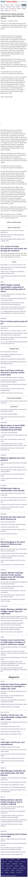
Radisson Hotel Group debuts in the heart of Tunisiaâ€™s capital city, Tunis (14, 686)
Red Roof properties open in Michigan (10, 706)
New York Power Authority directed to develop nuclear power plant (13, 372)
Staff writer (4, 21)
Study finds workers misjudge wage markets (12, 620)
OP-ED (2, 539)
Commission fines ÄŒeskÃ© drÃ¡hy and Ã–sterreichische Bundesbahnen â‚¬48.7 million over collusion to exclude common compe (13, 663)
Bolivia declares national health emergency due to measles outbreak (11, 802)
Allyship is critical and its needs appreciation (12, 631)
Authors (15, 868)
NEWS (2, 282)
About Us (6, 870)
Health (2, 10)
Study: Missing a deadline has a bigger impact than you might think (14, 611)
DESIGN (3, 739)
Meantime (7, 10)
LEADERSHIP (4, 606)
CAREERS (3, 455)
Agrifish (18, 6)
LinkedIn (12, 872)
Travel (6, 8)
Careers (23, 5)
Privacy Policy (19, 870)
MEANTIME (3, 831)
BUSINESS (3, 318)
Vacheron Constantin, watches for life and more (12, 758)
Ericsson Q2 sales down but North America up (13, 518)
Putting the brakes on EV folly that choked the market (14, 553)
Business (6, 5)
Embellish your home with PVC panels (10, 747)
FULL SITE (19, 872)
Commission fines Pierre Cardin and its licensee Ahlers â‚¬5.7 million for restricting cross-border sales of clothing (14, 653)
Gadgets (24, 8)
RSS (2, 872)
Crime (2, 8)
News (2, 5)
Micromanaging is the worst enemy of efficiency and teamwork (13, 544)
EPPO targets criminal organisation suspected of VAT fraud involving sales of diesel (13, 288)
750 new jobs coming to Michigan (9, 414)
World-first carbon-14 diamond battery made (12, 854)
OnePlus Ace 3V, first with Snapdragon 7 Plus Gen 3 (14, 782)
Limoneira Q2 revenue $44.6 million (9, 527)
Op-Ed (13, 6)
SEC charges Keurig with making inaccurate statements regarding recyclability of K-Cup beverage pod (14, 669)
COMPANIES (4, 422)
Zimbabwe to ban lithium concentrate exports (12, 393)
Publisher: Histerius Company (8, 875)
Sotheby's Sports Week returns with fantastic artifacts (14, 704)
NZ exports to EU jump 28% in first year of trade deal (14, 504)
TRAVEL (3, 681)
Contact (12, 870)
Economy (3, 6)
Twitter (6, 872)
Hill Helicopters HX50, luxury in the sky (10, 726)
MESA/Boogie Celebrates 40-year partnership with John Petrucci (13, 773)
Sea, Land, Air (12, 8)
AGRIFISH (3, 569)
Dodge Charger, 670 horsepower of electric (11, 734)
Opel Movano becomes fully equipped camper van (13, 729)
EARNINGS (3, 514)
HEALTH (3, 797)
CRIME (2, 637)
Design (19, 8)
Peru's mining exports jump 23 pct (9, 351)
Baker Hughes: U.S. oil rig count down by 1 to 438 (13, 330)
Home (2, 859)
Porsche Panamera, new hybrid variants (11, 731)
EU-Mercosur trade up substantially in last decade (13, 489)
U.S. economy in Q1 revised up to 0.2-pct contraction (14, 497)
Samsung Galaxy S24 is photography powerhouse (13, 787)
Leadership (24, 6)
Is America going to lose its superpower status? (12, 564)
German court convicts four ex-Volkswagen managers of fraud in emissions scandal (13, 642)
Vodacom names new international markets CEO (13, 467)
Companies (17, 5)
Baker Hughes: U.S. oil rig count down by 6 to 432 (13, 264)
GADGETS (3, 768)
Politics (12, 5)
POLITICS (3, 367)
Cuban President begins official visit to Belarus (12, 377)
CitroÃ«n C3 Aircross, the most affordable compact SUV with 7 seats (14, 717)
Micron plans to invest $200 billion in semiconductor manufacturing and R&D (13, 427)
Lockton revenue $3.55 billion (8, 521)
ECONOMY (3, 485)
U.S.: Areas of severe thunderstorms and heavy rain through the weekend (14, 248)
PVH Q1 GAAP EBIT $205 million (9, 533)
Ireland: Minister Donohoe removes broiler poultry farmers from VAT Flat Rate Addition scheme (12, 576)
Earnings (8, 6)
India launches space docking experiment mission (13, 852)
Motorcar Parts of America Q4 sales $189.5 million (13, 524)
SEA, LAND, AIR (5, 712)
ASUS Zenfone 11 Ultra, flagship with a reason (12, 784)
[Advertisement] (12, 107)
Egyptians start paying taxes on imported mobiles (13, 359)
